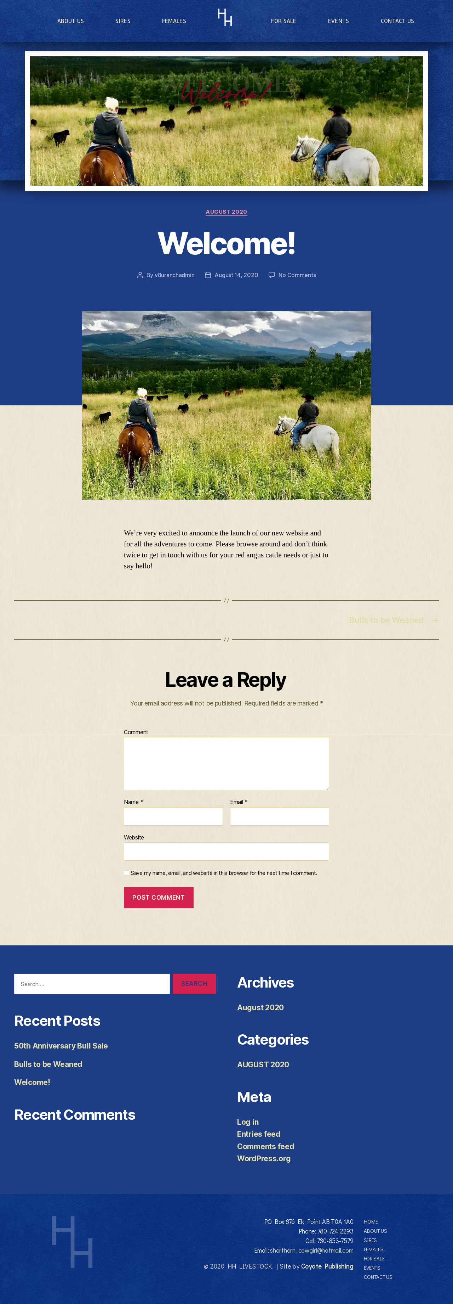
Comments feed (265, 1146)
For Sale (283, 21)
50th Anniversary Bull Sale (61, 1045)
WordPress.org (264, 1158)
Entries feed (259, 1134)
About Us (70, 21)
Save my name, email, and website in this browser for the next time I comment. (224, 873)
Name (133, 802)
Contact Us (397, 21)
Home (371, 1221)
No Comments (297, 275)
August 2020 (260, 1007)
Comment (136, 732)
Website (134, 837)
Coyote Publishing (327, 1266)
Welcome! (32, 1082)
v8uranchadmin (175, 275)
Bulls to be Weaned (48, 1064)
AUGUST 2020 (226, 212)
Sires (123, 21)
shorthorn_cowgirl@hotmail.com (311, 1250)
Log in (247, 1122)
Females (174, 21)
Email (239, 802)
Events (338, 21)
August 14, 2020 (236, 275)
